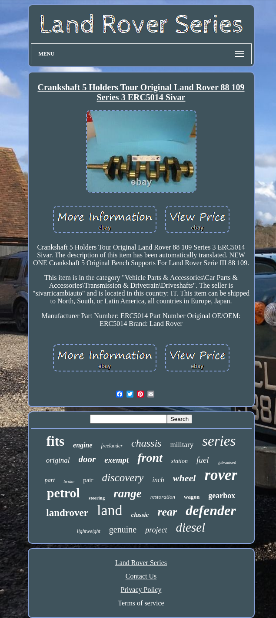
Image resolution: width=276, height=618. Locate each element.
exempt (116, 459)
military (181, 444)
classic (140, 514)
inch (158, 479)
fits (55, 441)
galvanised (226, 462)
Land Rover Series (141, 562)
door (87, 459)
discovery (123, 477)
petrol (63, 493)
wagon (192, 496)
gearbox (221, 495)
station (179, 461)
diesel (190, 527)
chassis (146, 443)
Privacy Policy (141, 589)
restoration (162, 496)
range (127, 493)
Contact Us (141, 576)
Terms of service (141, 603)
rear (167, 512)
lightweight (88, 531)
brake (68, 481)
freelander (112, 446)
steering (97, 497)
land (110, 510)
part (50, 480)
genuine (122, 529)
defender (211, 510)
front (150, 457)
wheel (184, 478)
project (156, 530)
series (219, 441)
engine (82, 445)
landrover (67, 512)
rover (220, 475)
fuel (202, 459)
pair (88, 480)
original (58, 460)
